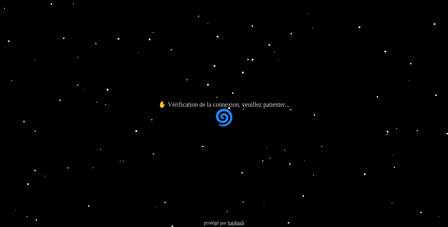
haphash (236, 222)
